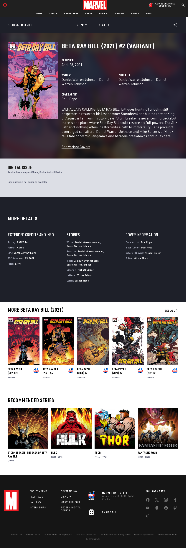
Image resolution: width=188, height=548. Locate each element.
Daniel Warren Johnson (80, 79)
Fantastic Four (147, 453)
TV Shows (119, 13)
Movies (103, 13)
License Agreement (144, 534)
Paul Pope (69, 99)
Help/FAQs (36, 496)
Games (88, 13)
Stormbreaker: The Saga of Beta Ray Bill (27, 454)
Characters (71, 13)
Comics (53, 13)
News (39, 13)
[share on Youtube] (147, 508)
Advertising (69, 491)
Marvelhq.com (70, 502)
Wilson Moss (82, 280)
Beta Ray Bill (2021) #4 (50, 371)
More (149, 13)
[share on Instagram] (166, 500)
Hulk (54, 453)
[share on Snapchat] (157, 508)
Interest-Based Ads (167, 534)
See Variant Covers (76, 147)
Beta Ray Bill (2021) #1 (155, 371)
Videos (135, 13)
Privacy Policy (33, 534)
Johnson (11, 377)
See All (171, 310)
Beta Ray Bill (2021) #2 (120, 371)
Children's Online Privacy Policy (115, 534)
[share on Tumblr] (175, 500)
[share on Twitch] (175, 508)
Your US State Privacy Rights (57, 534)
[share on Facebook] (148, 501)
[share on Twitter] (157, 500)
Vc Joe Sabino (84, 275)
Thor (98, 453)
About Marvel (39, 491)
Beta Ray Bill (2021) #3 (85, 371)
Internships (38, 507)
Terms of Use (15, 534)
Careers (35, 502)
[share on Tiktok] (147, 516)
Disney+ (66, 496)
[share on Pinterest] (166, 508)
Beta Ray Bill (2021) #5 (16, 371)
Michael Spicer (85, 269)
